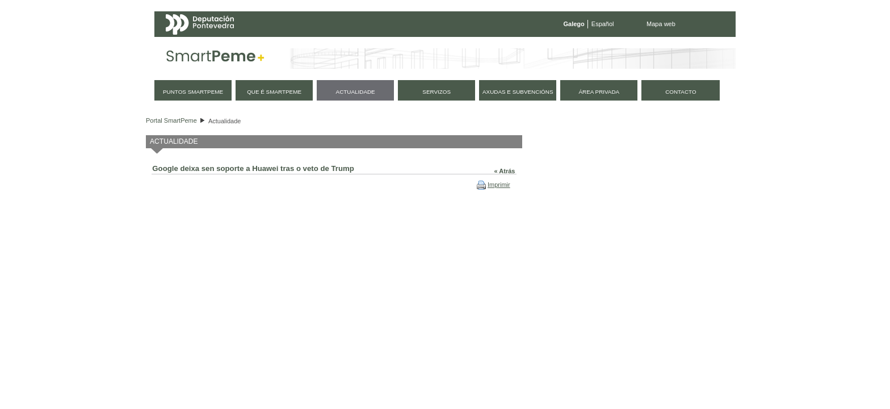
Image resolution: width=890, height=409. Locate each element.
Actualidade (224, 121)
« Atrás (504, 171)
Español (602, 23)
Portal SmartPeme (171, 120)
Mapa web (660, 23)
